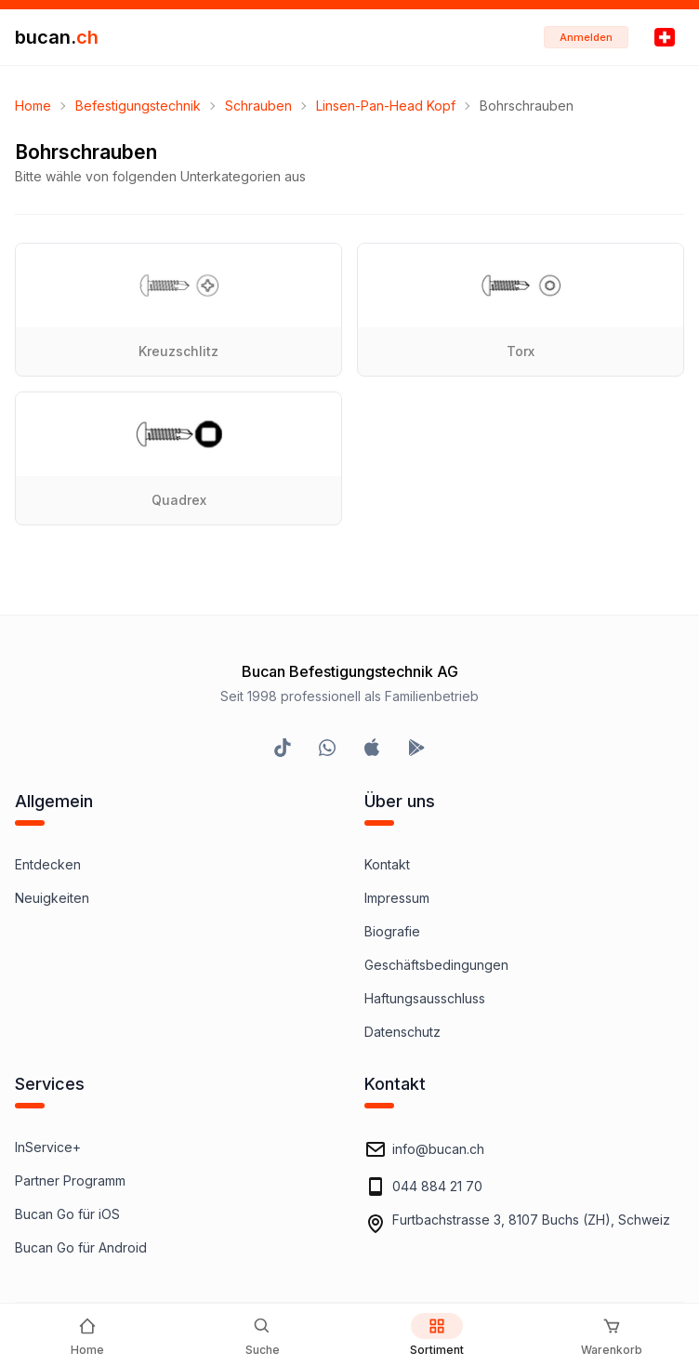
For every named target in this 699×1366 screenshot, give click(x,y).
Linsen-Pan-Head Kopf (385, 105)
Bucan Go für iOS (67, 1214)
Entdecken (48, 864)
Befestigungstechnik (138, 105)
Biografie (392, 931)
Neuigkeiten (52, 898)
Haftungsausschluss (424, 998)
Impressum (396, 898)
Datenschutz (402, 1032)
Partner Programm (70, 1180)
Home (33, 105)
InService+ (48, 1147)
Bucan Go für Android (81, 1247)
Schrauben (258, 105)
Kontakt (387, 864)
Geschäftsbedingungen (436, 965)
